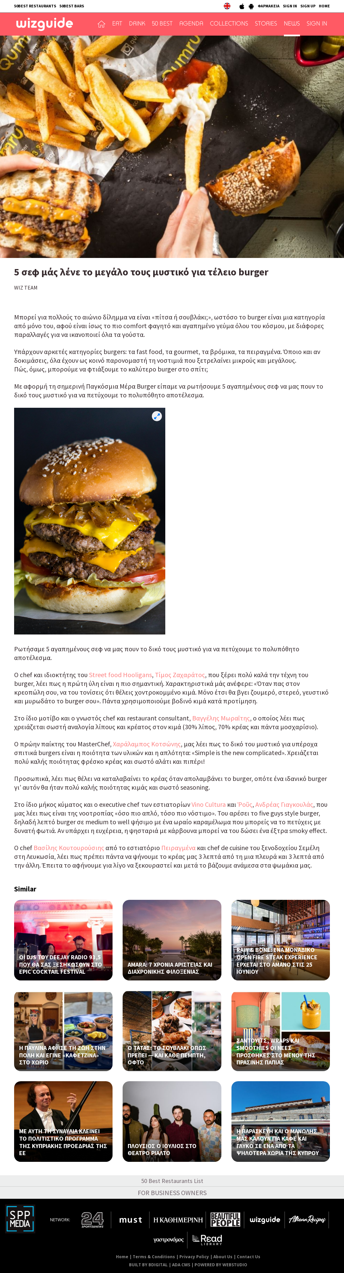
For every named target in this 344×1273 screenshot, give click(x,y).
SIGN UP (307, 5)
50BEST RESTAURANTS (35, 5)
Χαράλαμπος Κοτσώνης (147, 744)
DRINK (137, 24)
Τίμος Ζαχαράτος (180, 674)
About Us (222, 1257)
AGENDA (191, 24)
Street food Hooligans (120, 674)
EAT (117, 24)
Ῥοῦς (245, 804)
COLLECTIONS (229, 24)
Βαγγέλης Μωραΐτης (221, 718)
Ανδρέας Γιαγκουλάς (284, 804)
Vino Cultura (208, 804)
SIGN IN (290, 5)
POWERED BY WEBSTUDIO (221, 1265)
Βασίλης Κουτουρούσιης (68, 847)
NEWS (292, 24)
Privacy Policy (194, 1257)
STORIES (266, 24)
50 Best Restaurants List (172, 1181)
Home (122, 1257)
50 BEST (162, 24)
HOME (324, 5)
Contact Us (248, 1257)
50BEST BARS (71, 5)
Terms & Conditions (154, 1257)
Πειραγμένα (178, 847)
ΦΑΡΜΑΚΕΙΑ (269, 5)
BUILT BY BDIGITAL (148, 1265)
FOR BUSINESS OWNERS (172, 1192)
